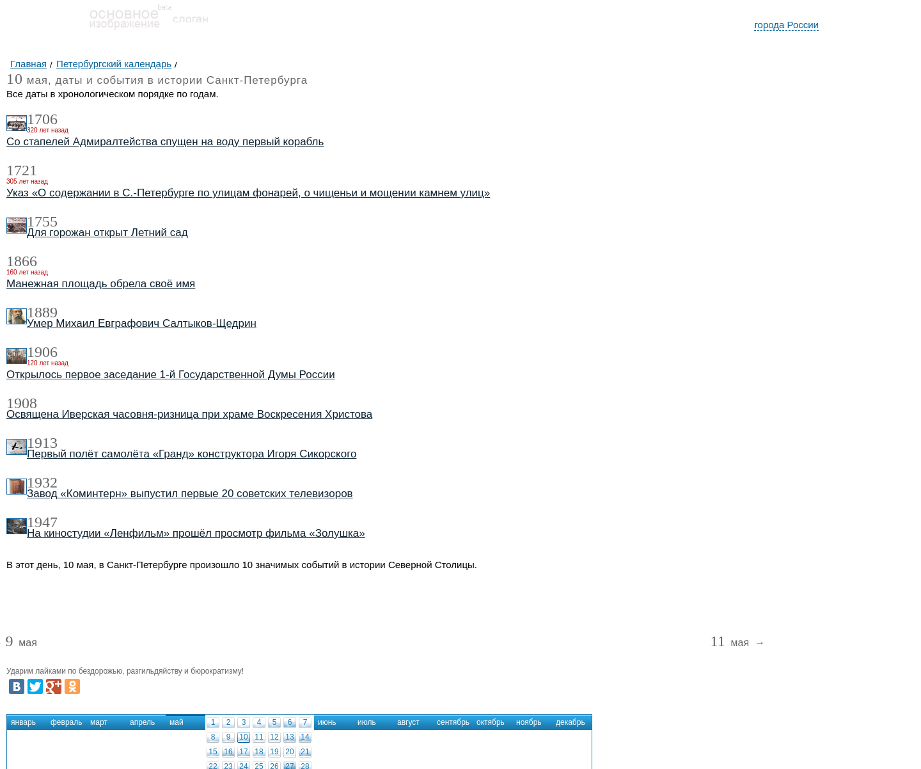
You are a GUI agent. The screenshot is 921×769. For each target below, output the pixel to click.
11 (259, 737)
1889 (42, 312)
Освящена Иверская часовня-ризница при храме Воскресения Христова (189, 414)
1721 (21, 170)
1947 (42, 522)
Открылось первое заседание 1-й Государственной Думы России (170, 375)
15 (213, 751)
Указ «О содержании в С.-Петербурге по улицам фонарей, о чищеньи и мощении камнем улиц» (248, 193)
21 (305, 751)
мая (20, 643)
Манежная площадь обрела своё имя (100, 284)
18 (259, 751)
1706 (42, 119)
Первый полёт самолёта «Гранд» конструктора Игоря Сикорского (191, 454)
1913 (42, 442)
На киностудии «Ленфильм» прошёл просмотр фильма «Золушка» (196, 533)
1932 (42, 482)
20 (289, 751)
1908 (21, 403)
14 (305, 737)
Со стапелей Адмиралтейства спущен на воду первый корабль (165, 142)
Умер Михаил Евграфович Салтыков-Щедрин (141, 323)
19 (274, 751)
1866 (21, 261)
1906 (42, 352)
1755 (42, 221)
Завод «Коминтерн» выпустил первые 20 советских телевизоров (190, 494)
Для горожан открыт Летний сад (107, 232)
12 (274, 737)
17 (243, 751)
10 (243, 737)
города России (786, 24)
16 (228, 751)
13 (289, 737)
